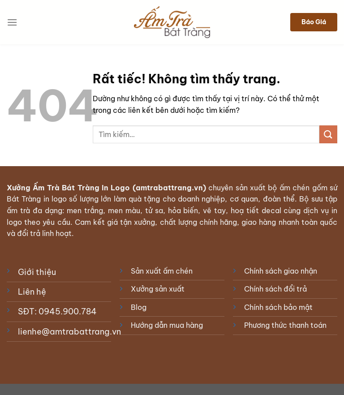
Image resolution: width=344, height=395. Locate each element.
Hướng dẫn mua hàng (167, 325)
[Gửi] (328, 134)
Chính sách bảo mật (278, 307)
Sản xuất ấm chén (162, 270)
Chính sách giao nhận (280, 270)
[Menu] (12, 22)
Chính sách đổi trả (275, 288)
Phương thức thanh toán (285, 325)
